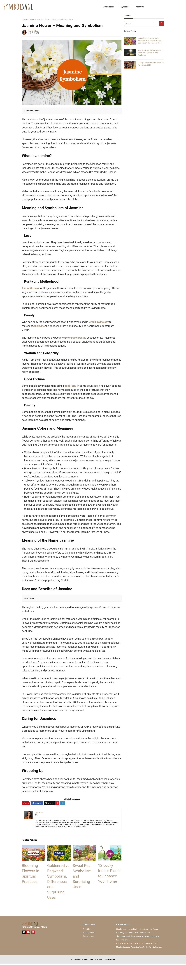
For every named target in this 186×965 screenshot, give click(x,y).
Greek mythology (99, 321)
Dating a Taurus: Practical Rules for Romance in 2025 (137, 943)
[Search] (161, 23)
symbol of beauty (76, 337)
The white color (31, 288)
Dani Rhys (33, 31)
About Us (140, 7)
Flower (31, 19)
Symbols (125, 7)
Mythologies (108, 7)
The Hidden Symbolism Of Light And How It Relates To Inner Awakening (149, 52)
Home (24, 19)
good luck (70, 385)
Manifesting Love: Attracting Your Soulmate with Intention (139, 947)
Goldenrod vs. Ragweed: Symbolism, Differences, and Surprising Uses (59, 881)
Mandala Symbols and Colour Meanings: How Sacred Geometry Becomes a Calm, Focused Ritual (150, 40)
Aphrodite (39, 325)
